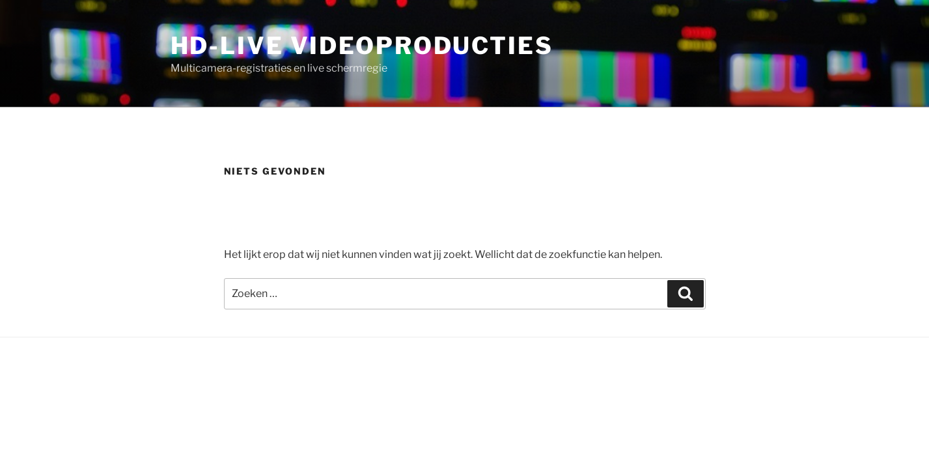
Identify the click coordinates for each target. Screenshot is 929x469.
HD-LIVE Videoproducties (362, 45)
